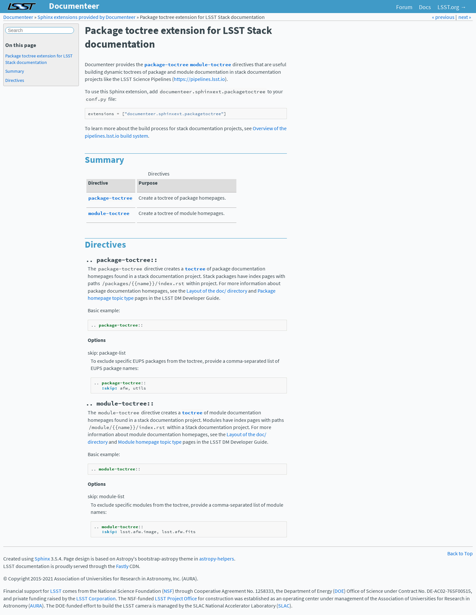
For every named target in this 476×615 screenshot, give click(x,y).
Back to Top (460, 553)
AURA (36, 605)
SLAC (284, 605)
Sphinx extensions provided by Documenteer (86, 17)
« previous (443, 17)
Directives (14, 80)
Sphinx (42, 558)
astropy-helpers (216, 558)
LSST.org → (452, 7)
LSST (56, 591)
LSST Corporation (96, 598)
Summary (14, 71)
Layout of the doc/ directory (216, 290)
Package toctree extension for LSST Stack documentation (39, 59)
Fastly (122, 566)
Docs (425, 7)
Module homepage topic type (150, 441)
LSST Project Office (176, 598)
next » (464, 17)
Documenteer (18, 17)
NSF (168, 591)
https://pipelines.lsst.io (199, 79)
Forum (404, 7)
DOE (339, 591)
